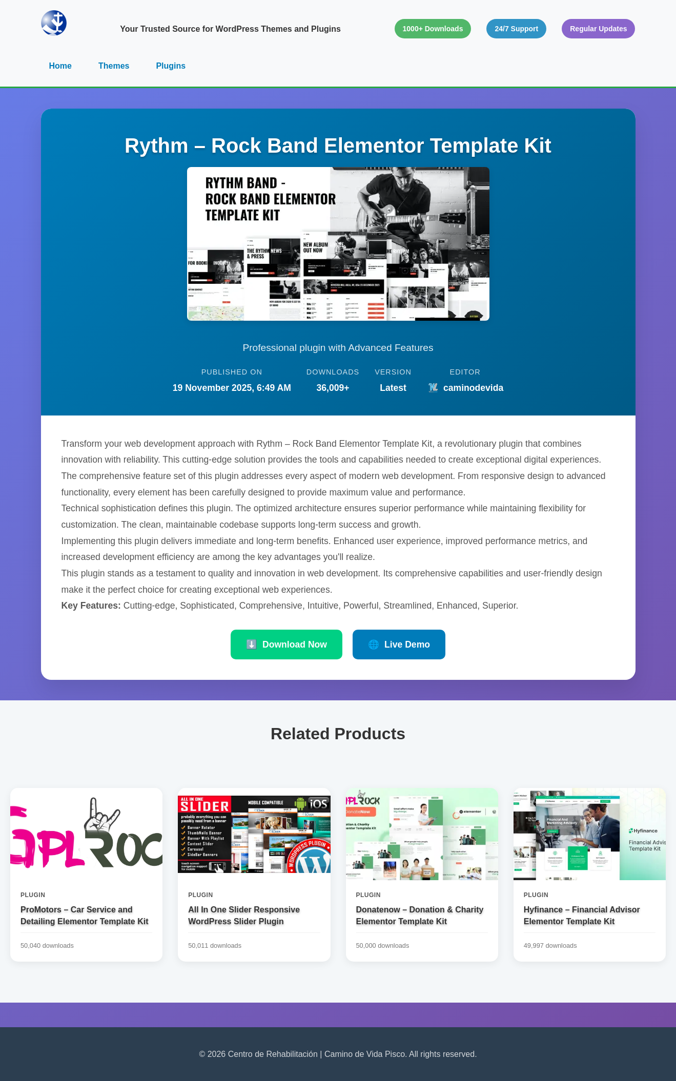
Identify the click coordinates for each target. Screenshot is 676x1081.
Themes (113, 65)
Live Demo (399, 644)
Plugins (171, 65)
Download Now (286, 644)
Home (60, 65)
